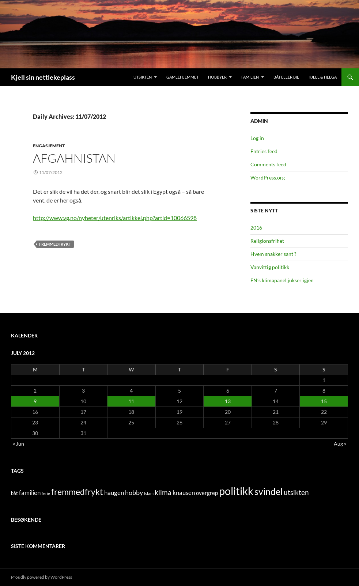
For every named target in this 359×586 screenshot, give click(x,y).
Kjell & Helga (323, 77)
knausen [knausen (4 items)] (184, 492)
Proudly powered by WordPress (41, 577)
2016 (256, 227)
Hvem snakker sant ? (273, 254)
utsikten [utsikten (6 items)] (296, 492)
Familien (250, 77)
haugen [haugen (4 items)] (114, 492)
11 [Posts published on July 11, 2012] (131, 401)
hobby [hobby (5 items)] (134, 492)
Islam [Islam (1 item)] (149, 493)
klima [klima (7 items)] (163, 492)
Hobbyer (217, 77)
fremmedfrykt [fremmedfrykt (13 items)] (77, 492)
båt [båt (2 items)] (14, 493)
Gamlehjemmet (182, 77)
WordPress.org (267, 177)
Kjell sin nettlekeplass (43, 77)
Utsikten (142, 77)
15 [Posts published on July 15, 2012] (324, 401)
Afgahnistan (74, 158)
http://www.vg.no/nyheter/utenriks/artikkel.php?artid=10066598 (115, 217)
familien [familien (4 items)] (30, 492)
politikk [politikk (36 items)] (236, 490)
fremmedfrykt (55, 244)
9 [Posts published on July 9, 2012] (35, 401)
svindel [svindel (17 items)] (268, 491)
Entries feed (263, 151)
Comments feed (268, 164)
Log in (257, 138)
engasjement (49, 145)
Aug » (340, 444)
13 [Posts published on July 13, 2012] (228, 401)
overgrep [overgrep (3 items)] (207, 492)
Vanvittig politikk (269, 267)
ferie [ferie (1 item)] (46, 493)
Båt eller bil (286, 77)
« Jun (18, 444)
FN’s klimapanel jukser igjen (282, 280)
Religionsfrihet (267, 241)
